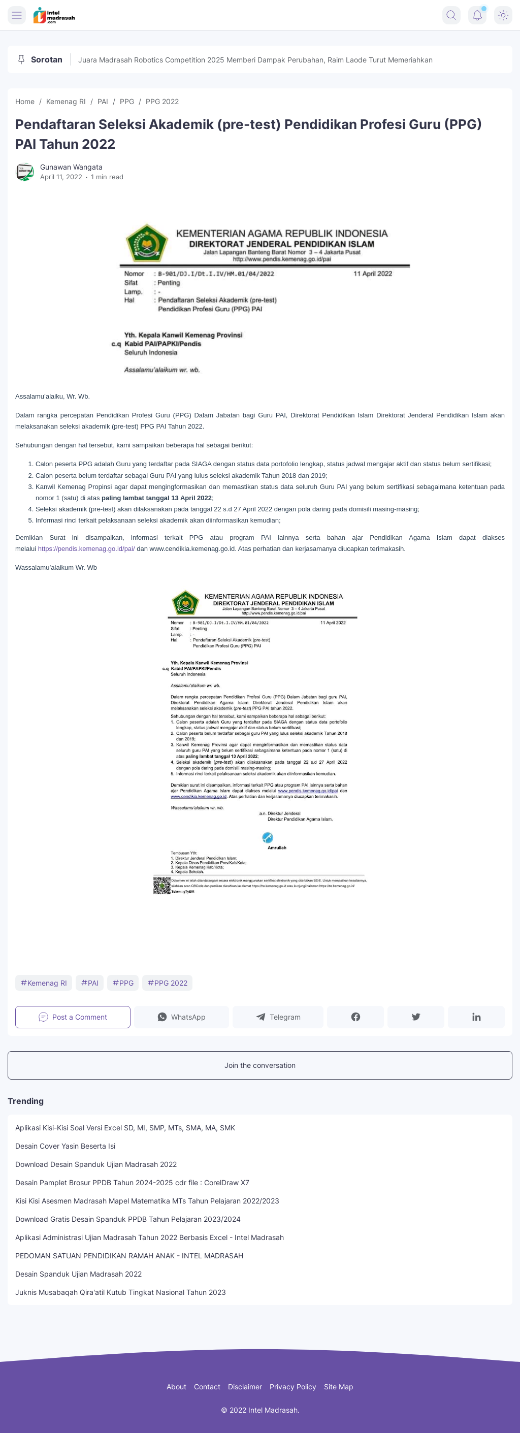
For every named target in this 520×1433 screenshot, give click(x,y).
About (176, 1386)
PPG (123, 983)
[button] (181, 1017)
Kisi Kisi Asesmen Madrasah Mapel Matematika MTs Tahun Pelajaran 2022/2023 (147, 1200)
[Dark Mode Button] (503, 15)
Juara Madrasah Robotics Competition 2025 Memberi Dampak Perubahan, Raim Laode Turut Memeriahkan (255, 59)
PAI (90, 983)
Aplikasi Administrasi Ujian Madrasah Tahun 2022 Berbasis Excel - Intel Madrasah (149, 1237)
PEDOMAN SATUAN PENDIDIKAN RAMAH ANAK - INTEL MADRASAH (129, 1255)
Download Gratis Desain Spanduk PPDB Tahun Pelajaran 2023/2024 (128, 1219)
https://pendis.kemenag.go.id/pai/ (86, 548)
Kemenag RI (43, 983)
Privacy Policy (293, 1386)
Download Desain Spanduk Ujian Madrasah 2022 (96, 1164)
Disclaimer (245, 1386)
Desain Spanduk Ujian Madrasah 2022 (78, 1273)
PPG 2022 (167, 983)
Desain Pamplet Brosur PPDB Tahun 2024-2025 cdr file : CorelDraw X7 (132, 1182)
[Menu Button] (17, 15)
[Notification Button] (477, 15)
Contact (207, 1386)
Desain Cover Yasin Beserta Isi (65, 1146)
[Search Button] (451, 15)
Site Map (338, 1386)
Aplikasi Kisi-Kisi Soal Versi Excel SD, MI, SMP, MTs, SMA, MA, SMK (125, 1127)
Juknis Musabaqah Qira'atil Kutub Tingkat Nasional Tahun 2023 (120, 1292)
